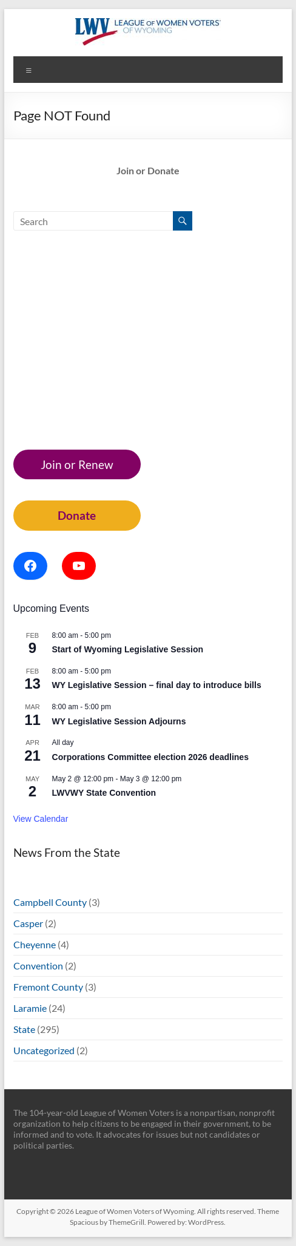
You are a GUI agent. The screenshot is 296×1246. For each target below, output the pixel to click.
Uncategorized (44, 1050)
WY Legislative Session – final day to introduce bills (156, 685)
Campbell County (50, 902)
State (24, 1029)
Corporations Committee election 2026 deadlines (150, 757)
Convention (38, 965)
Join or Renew (77, 464)
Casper (28, 923)
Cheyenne (34, 944)
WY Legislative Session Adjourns (119, 721)
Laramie (30, 1008)
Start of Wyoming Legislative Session (127, 649)
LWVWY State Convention (104, 793)
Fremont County (48, 986)
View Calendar (41, 819)
